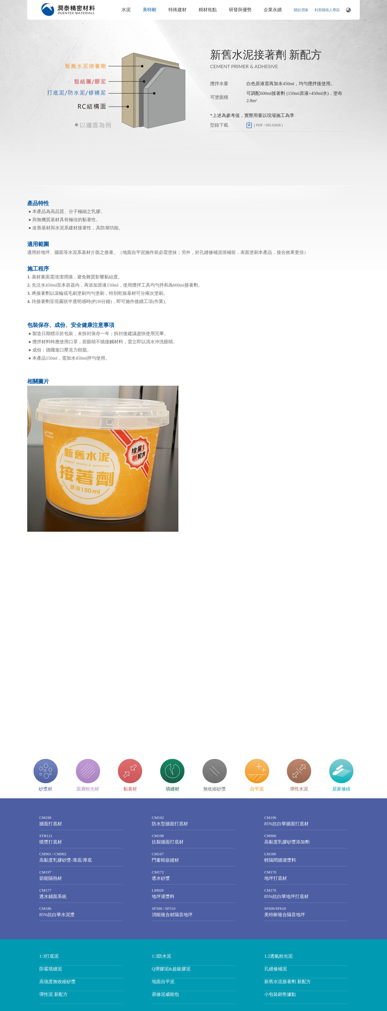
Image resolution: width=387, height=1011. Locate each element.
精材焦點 (208, 9)
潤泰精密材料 (68, 9)
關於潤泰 (301, 10)
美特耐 (149, 9)
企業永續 (273, 9)
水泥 (126, 9)
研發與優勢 (240, 9)
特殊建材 (177, 9)
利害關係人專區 (327, 10)
